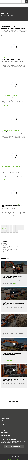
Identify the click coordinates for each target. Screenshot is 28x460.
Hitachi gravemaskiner (9, 249)
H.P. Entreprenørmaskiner (9, 246)
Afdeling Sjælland (5, 432)
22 (16, 231)
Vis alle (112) (4, 243)
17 (2, 231)
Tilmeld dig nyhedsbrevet (14, 446)
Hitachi (4, 248)
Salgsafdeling (5, 430)
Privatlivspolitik (17, 459)
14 (16, 228)
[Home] (9, 2)
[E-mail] (19, 1)
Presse (11, 15)
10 (5, 228)
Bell (3, 252)
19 (8, 231)
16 (22, 228)
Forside (2, 15)
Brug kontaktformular (6, 424)
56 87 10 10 (8, 418)
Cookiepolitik (10, 459)
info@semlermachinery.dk (8, 420)
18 (5, 231)
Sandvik (4, 250)
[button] (26, 1)
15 (19, 228)
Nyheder (7, 15)
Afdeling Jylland (5, 433)
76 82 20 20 (7, 417)
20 (11, 231)
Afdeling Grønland (5, 435)
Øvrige (4, 245)
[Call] (23, 1)
